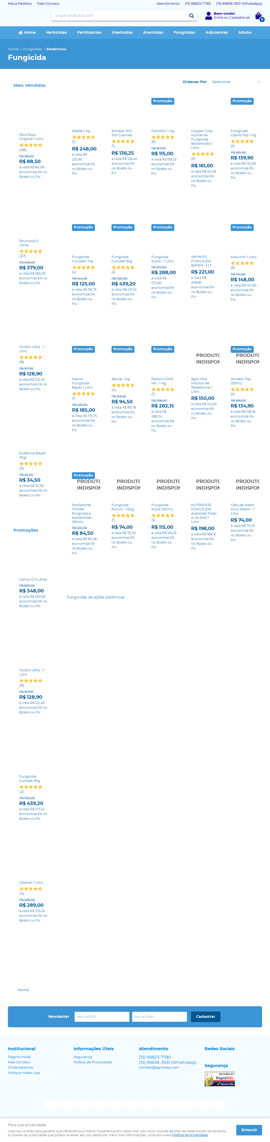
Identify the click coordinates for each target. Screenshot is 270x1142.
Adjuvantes (217, 32)
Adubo (245, 32)
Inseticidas (122, 32)
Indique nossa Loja (24, 1073)
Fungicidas (184, 32)
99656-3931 (239, 4)
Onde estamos (20, 1067)
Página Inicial (19, 1057)
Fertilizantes (89, 32)
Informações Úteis (94, 1049)
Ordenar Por (195, 82)
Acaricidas (153, 32)
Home (30, 32)
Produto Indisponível (204, 310)
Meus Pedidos (20, 4)
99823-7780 (198, 4)
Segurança (83, 1057)
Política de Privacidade (93, 1062)
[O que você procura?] (191, 16)
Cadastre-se (239, 17)
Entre (218, 17)
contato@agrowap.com (159, 1067)
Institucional (22, 1049)
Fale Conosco (48, 4)
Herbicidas (56, 32)
